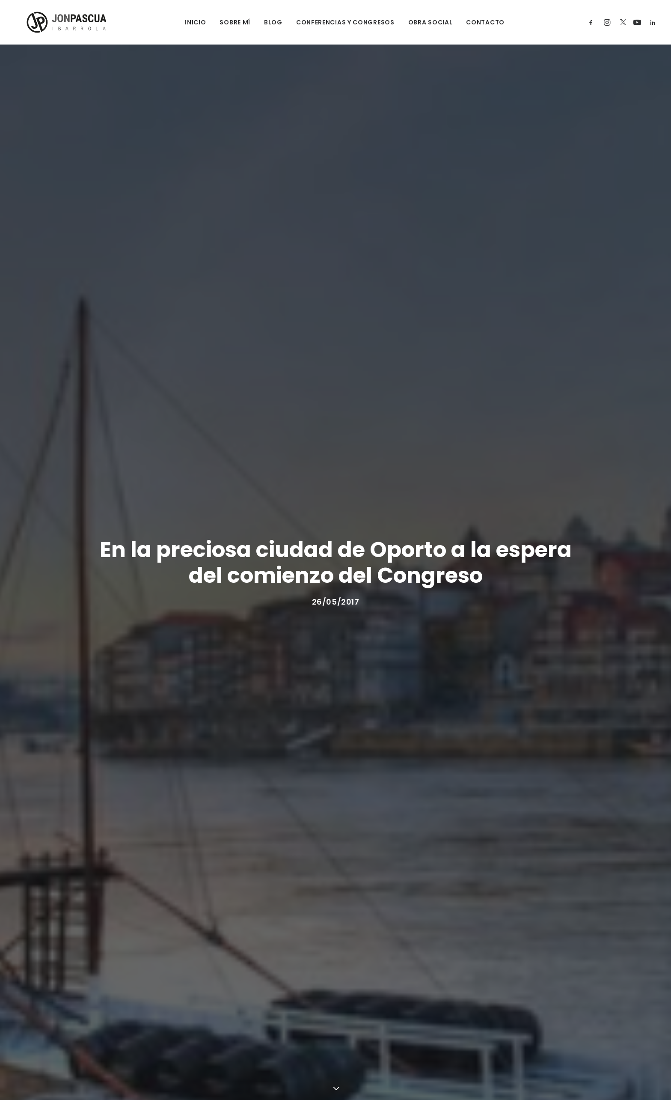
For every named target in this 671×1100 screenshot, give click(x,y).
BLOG (264, 22)
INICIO (186, 22)
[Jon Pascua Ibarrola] (55, 22)
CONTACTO (476, 22)
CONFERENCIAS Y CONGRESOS (336, 22)
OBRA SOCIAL (421, 22)
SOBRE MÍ (226, 22)
